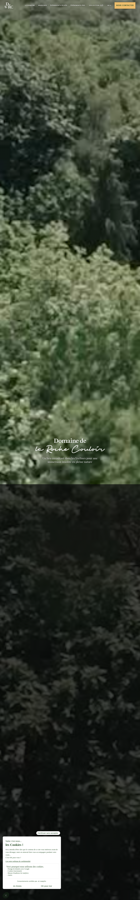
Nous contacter (125, 5)
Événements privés (58, 5)
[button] (109, 5)
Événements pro (78, 5)
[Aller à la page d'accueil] (9, 5)
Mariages (42, 5)
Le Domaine (30, 5)
